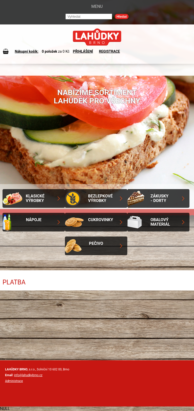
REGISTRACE (109, 51)
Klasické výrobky (35, 198)
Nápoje (33, 219)
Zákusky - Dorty (159, 198)
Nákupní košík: (26, 51)
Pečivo (96, 243)
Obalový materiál (160, 222)
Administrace (14, 381)
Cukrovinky (100, 219)
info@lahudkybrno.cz (28, 375)
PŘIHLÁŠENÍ (83, 51)
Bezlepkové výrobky (100, 198)
